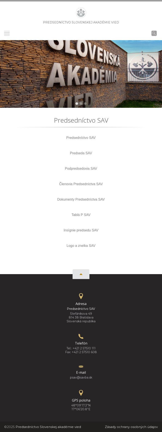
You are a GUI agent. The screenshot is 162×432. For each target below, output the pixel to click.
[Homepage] (81, 14)
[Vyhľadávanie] (154, 33)
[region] (81, 74)
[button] (77, 103)
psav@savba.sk (81, 377)
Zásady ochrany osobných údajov (131, 427)
